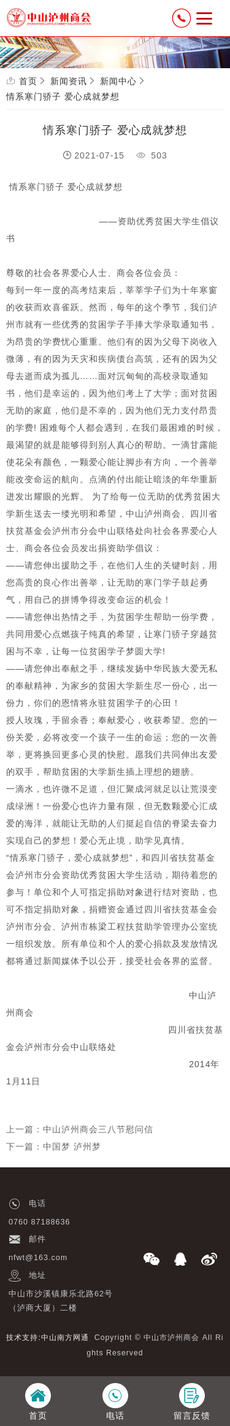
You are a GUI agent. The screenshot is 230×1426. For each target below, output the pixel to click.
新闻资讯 (68, 81)
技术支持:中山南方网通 (47, 1337)
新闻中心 (118, 81)
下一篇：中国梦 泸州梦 (53, 1146)
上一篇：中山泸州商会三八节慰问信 (79, 1129)
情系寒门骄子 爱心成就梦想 (63, 96)
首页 (28, 81)
